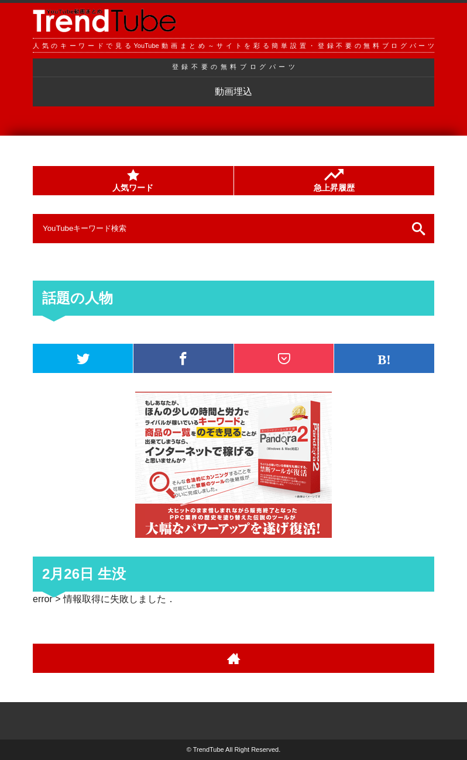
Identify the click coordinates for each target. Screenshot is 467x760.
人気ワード (132, 180)
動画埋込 (233, 91)
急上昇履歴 (334, 180)
